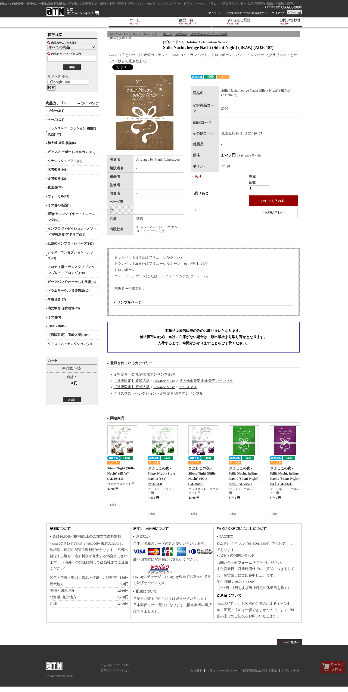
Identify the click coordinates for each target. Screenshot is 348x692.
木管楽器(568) (58, 170)
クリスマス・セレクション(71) (70, 344)
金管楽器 (181, 34)
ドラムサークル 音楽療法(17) (69, 290)
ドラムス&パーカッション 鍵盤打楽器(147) (72, 131)
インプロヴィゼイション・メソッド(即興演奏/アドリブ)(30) (72, 231)
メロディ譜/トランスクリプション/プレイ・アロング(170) (71, 270)
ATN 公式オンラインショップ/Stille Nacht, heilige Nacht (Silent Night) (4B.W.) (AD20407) (72, 11)
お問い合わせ (291, 670)
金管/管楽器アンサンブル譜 (208, 34)
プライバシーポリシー (222, 670)
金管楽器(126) (58, 178)
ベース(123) (56, 119)
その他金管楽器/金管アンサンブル (206, 381)
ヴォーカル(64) (58, 196)
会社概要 (196, 670)
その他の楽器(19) (60, 205)
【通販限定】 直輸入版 (132, 381)
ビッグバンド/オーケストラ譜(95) (72, 282)
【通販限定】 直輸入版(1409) (69, 335)
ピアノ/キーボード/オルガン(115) (71, 152)
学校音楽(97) (57, 299)
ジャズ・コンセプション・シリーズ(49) (72, 255)
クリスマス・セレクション (135, 393)
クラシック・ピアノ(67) (65, 161)
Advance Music (164, 381)
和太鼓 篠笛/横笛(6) (62, 143)
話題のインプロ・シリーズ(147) (71, 243)
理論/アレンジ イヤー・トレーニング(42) (71, 217)
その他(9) (54, 317)
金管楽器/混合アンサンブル (181, 393)
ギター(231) (56, 111)
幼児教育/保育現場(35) (64, 308)
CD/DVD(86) (57, 326)
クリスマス (188, 387)
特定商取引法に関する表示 (259, 670)
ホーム (167, 34)
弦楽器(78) (55, 187)
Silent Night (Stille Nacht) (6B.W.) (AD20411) (121, 473)
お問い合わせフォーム (234, 563)
